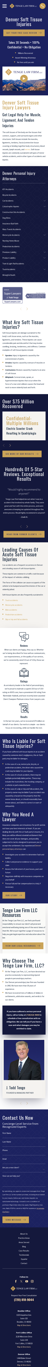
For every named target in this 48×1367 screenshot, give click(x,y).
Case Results (24, 1251)
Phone (5, 1150)
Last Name (6, 1142)
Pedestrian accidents (13, 614)
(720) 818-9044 (24, 1299)
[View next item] (27, 309)
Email (4, 1159)
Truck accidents (11, 600)
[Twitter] (21, 1281)
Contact (24, 1263)
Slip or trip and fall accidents (16, 619)
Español (24, 1259)
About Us (24, 1234)
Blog (24, 1246)
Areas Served (24, 1242)
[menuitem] (24, 189)
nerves (27, 149)
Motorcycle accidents (13, 605)
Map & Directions (24, 1325)
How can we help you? (11, 1176)
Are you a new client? (10, 1167)
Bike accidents (11, 610)
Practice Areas (24, 1238)
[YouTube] (26, 1281)
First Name (6, 1133)
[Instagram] (32, 1281)
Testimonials (24, 1255)
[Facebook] (15, 1281)
